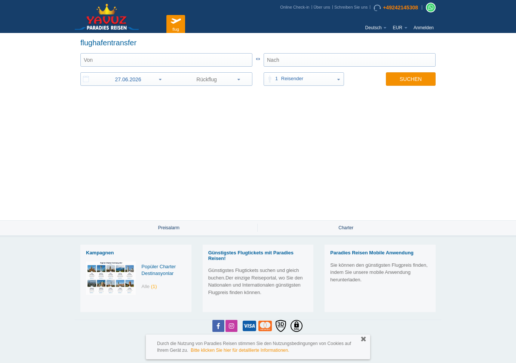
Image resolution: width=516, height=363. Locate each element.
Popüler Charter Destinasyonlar (158, 270)
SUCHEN (411, 79)
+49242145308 (396, 7)
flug (175, 23)
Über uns (321, 7)
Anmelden (424, 27)
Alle (149, 286)
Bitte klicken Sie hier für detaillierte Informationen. (240, 350)
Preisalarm (168, 227)
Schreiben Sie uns (351, 7)
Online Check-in (294, 7)
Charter (345, 227)
